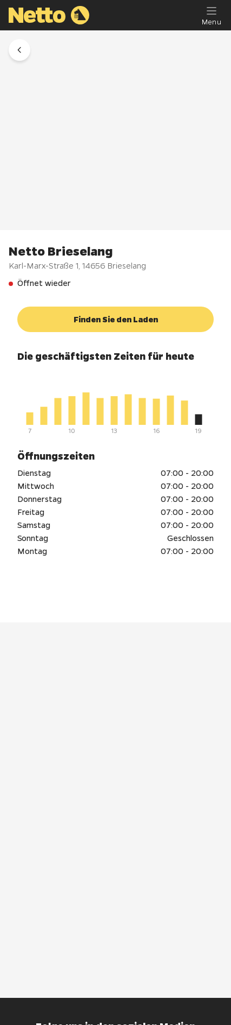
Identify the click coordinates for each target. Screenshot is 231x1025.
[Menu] (211, 15)
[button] (19, 50)
